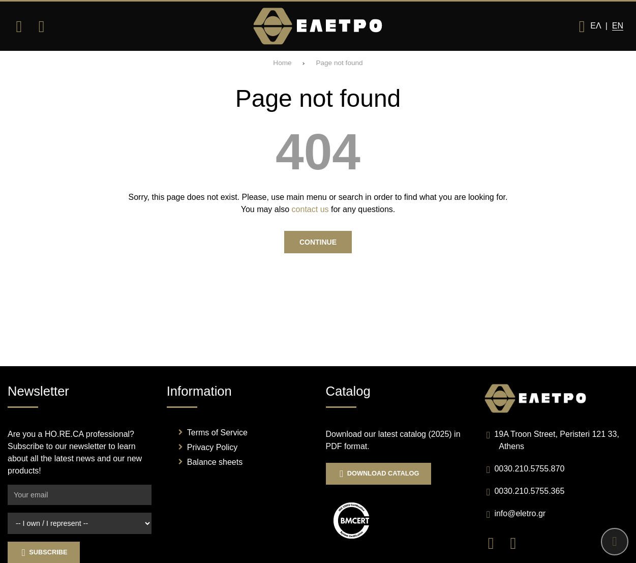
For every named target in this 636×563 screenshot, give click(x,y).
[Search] (41, 26)
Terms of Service (217, 432)
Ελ (595, 25)
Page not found (339, 63)
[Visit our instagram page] (517, 543)
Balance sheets (215, 462)
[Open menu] (19, 26)
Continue (318, 242)
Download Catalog (378, 474)
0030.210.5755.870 (529, 468)
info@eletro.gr (520, 513)
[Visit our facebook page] (495, 543)
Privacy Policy (212, 447)
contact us (310, 209)
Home (282, 63)
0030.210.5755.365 (529, 491)
